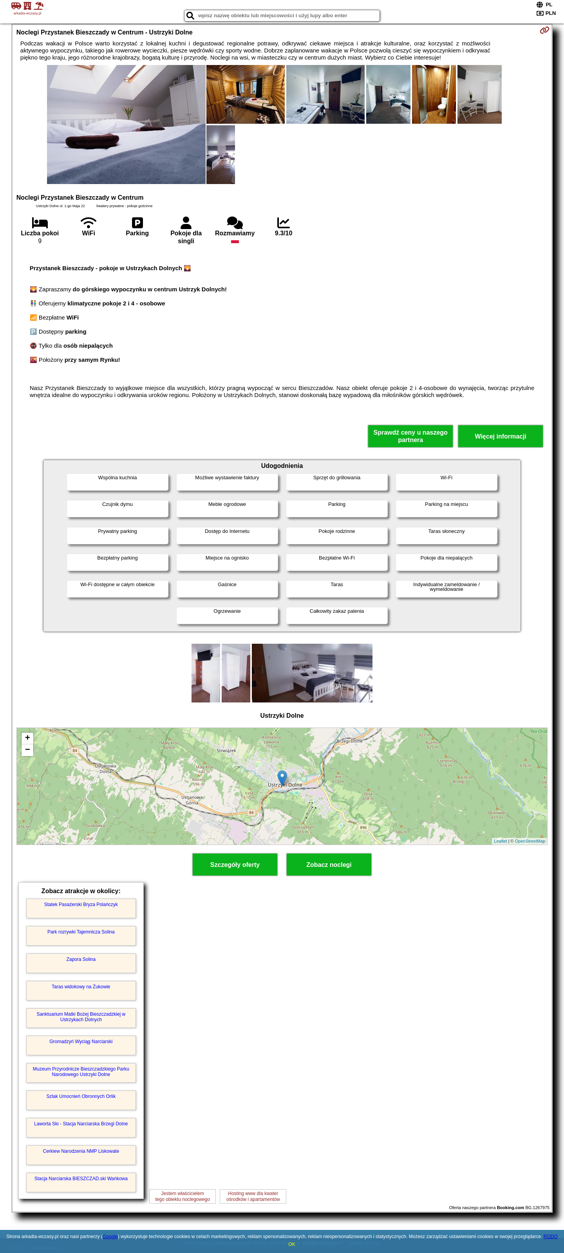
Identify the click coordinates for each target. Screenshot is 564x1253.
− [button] (27, 750)
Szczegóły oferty (235, 864)
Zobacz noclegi (329, 864)
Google (110, 1236)
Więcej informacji (500, 436)
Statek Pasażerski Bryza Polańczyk (81, 904)
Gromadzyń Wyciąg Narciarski (80, 1041)
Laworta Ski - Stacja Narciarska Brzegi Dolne (81, 1124)
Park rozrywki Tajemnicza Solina (81, 932)
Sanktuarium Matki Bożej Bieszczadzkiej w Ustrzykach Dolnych (80, 1016)
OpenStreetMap (530, 841)
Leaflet (500, 841)
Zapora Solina (81, 959)
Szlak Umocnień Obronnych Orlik (81, 1096)
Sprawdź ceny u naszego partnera (410, 436)
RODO (551, 1236)
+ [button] (27, 738)
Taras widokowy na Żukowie (81, 986)
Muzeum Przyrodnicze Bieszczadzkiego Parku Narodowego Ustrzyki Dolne (81, 1071)
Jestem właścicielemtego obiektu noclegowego (182, 1196)
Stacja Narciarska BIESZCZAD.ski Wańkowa (81, 1178)
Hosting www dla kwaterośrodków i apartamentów (253, 1196)
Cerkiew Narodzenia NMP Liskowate (81, 1151)
